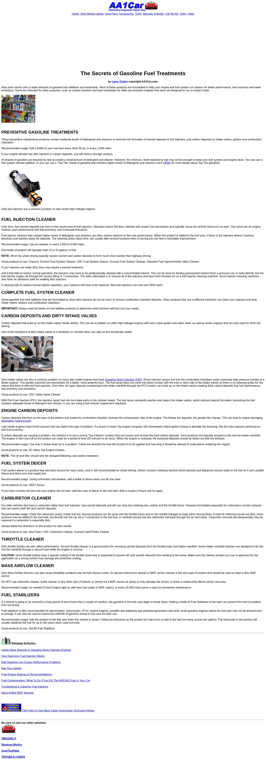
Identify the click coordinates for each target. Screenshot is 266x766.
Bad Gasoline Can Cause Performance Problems (31, 662)
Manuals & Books (153, 13)
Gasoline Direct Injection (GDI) (123, 379)
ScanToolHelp (10, 750)
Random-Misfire (11, 744)
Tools (138, 13)
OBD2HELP (8, 738)
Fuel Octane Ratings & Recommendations (26, 674)
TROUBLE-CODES (13, 756)
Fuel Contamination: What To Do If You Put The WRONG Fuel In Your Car (45, 680)
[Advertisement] (133, 43)
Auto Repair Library (92, 13)
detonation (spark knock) (16, 420)
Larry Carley (120, 81)
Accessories (126, 13)
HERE (167, 162)
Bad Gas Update (11, 668)
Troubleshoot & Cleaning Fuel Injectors (24, 686)
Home (75, 13)
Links (183, 13)
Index (191, 13)
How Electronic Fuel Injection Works (23, 656)
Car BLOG (172, 13)
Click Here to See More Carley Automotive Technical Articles (47, 710)
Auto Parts (111, 13)
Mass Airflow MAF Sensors (17, 692)
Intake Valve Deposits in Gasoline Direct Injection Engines (36, 650)
